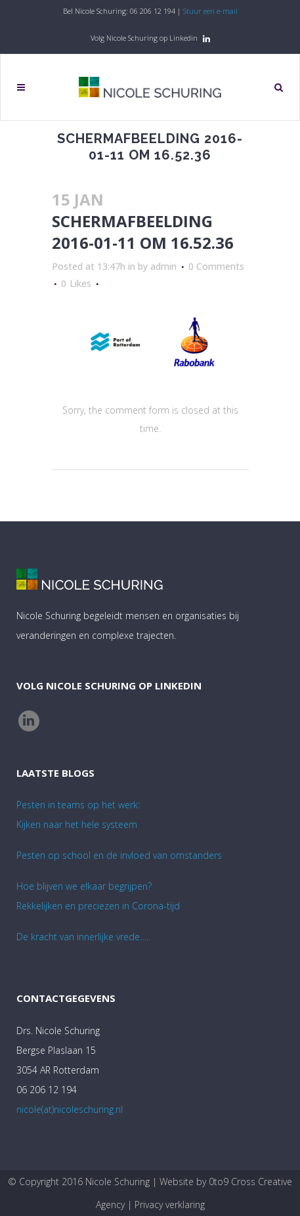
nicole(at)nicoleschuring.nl (69, 1109)
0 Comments (216, 266)
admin (163, 266)
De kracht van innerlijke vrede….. (83, 936)
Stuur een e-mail (210, 11)
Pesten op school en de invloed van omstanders (119, 855)
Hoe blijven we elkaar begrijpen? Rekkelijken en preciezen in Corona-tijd (98, 896)
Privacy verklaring (170, 1204)
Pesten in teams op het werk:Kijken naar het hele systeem (78, 814)
